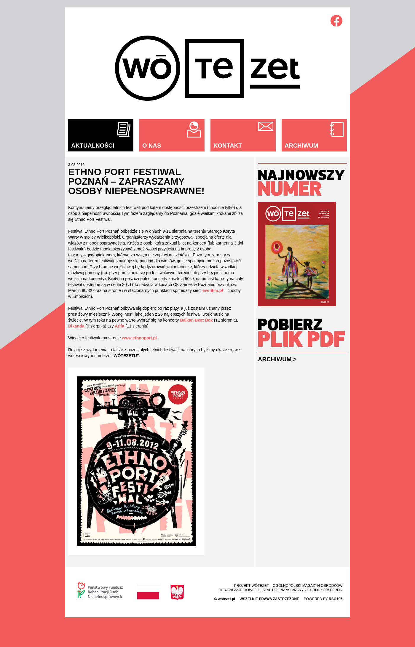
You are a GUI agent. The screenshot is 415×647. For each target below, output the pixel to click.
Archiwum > (277, 359)
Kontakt (227, 145)
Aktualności (92, 145)
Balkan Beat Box (196, 320)
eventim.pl (212, 290)
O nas (151, 145)
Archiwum (301, 145)
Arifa (119, 326)
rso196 (335, 599)
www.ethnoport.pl (139, 338)
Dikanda (76, 326)
